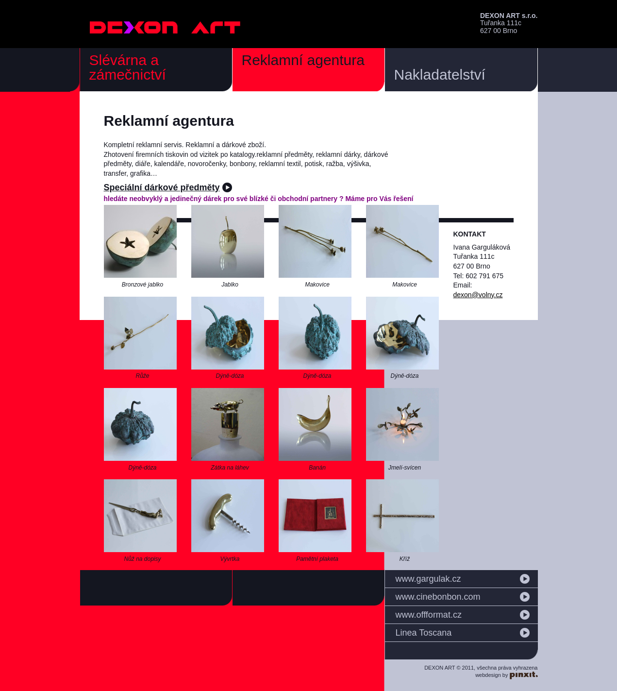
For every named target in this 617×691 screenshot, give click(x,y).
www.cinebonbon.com (438, 597)
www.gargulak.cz (428, 579)
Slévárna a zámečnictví (127, 67)
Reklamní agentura (303, 60)
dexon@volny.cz (478, 295)
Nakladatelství (439, 75)
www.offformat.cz (429, 615)
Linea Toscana (424, 633)
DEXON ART (165, 27)
